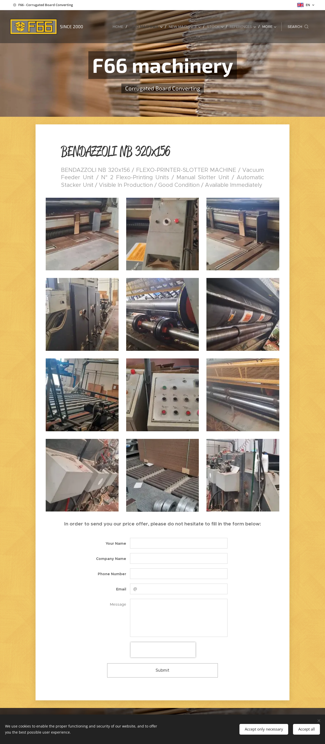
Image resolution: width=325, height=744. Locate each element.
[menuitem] (119, 26)
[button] (298, 26)
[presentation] (163, 649)
